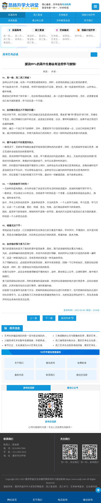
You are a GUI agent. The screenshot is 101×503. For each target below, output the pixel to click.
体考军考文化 (69, 39)
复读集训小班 (34, 39)
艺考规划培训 (57, 36)
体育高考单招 (69, 36)
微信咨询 (88, 499)
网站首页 (12, 499)
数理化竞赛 (91, 36)
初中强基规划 (81, 36)
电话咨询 (62, 499)
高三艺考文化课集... (61, 42)
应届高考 (15, 30)
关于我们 (37, 499)
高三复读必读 (34, 42)
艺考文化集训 (57, 39)
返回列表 (67, 318)
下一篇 (49, 318)
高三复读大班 (45, 39)
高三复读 (39, 30)
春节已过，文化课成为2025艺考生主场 (23, 345)
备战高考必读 (10, 42)
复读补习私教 (45, 36)
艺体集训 (62, 30)
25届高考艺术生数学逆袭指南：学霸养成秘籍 (26, 340)
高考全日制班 (21, 39)
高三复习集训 (10, 39)
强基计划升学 (86, 30)
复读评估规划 (34, 36)
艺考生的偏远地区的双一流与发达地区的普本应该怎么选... (33, 335)
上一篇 (33, 318)
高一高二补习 (10, 36)
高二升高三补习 (23, 36)
